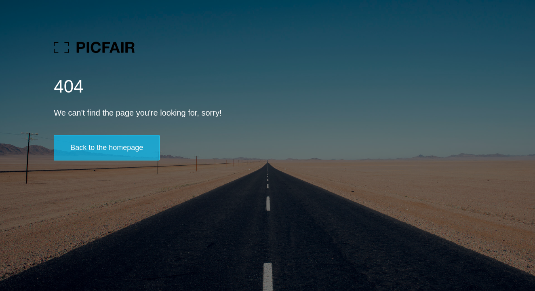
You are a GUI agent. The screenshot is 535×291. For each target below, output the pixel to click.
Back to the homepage (106, 147)
